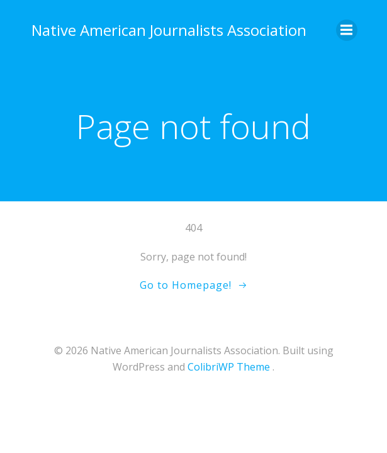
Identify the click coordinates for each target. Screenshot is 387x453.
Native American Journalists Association (168, 30)
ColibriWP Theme (229, 367)
